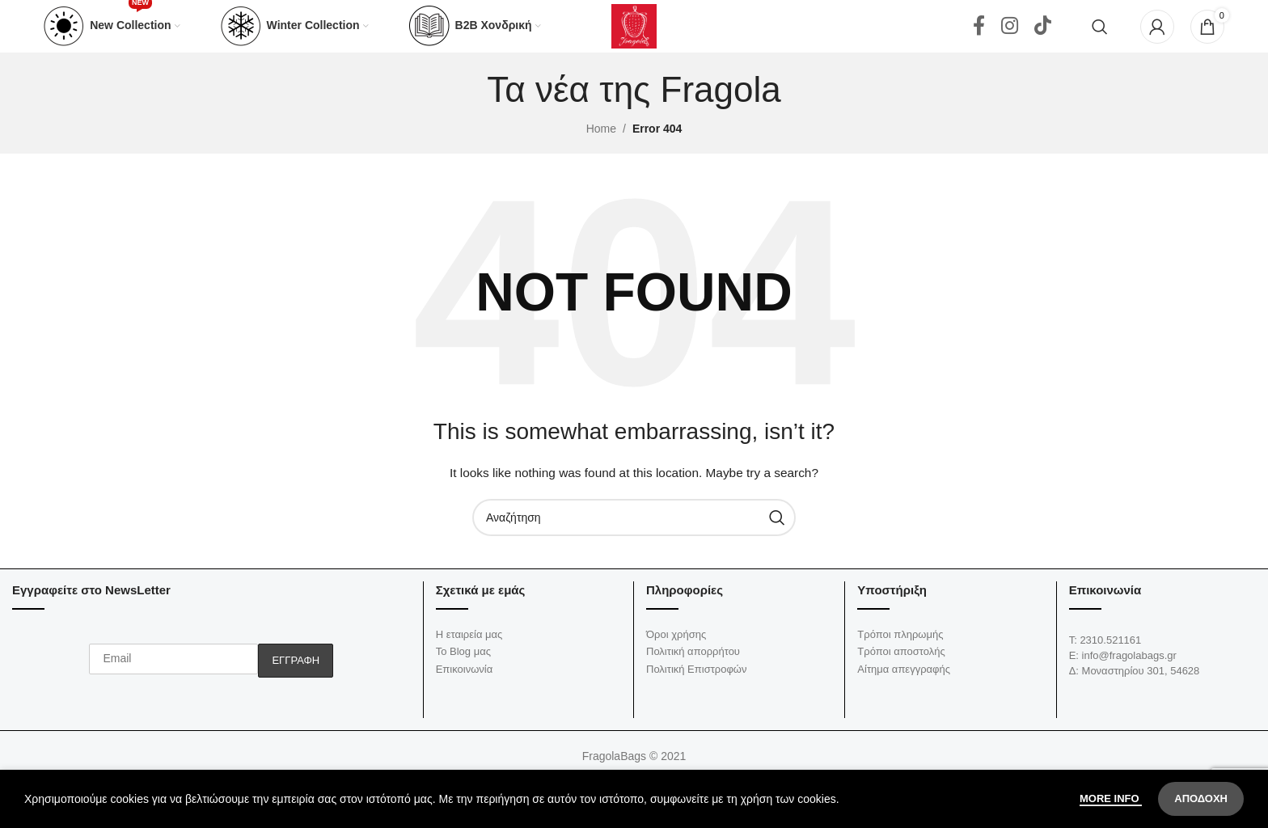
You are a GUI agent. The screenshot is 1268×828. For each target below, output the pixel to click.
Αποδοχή (1201, 798)
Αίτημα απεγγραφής (903, 697)
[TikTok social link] (1042, 40)
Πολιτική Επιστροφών (696, 697)
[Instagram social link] (1009, 40)
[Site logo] (634, 39)
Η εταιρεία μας (469, 663)
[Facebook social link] (979, 40)
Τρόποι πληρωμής (900, 663)
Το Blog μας (463, 680)
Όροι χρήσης (676, 663)
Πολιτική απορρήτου (693, 680)
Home (601, 156)
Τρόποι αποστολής (901, 680)
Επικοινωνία (464, 697)
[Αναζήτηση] (1100, 40)
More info (1111, 798)
